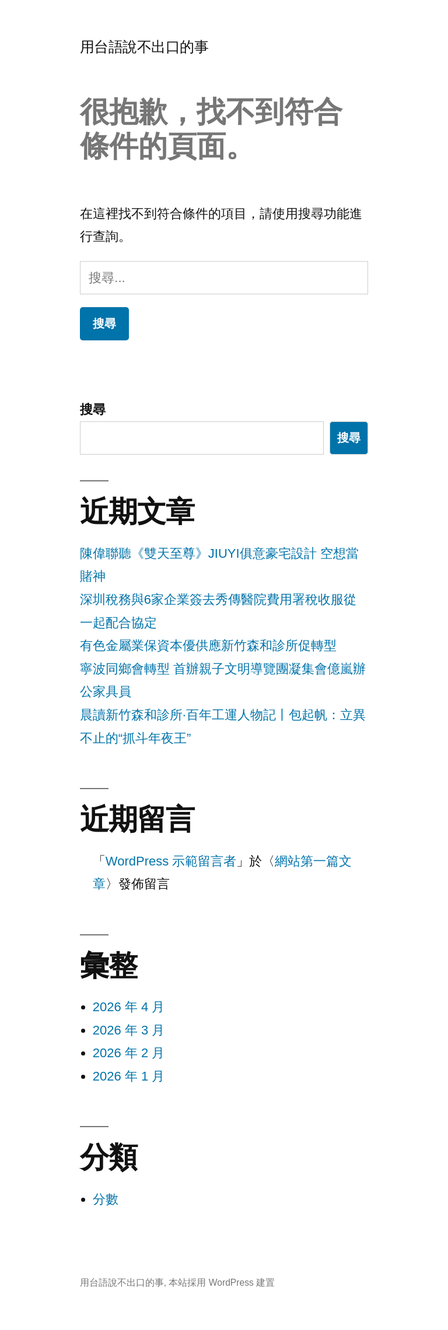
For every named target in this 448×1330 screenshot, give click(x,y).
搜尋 (93, 409)
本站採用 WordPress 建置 (222, 1282)
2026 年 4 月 (129, 1007)
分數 (105, 1199)
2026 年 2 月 (129, 1053)
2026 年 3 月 (129, 1030)
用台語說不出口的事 (144, 47)
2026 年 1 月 (129, 1076)
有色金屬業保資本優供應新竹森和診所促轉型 (208, 645)
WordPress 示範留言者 (171, 861)
